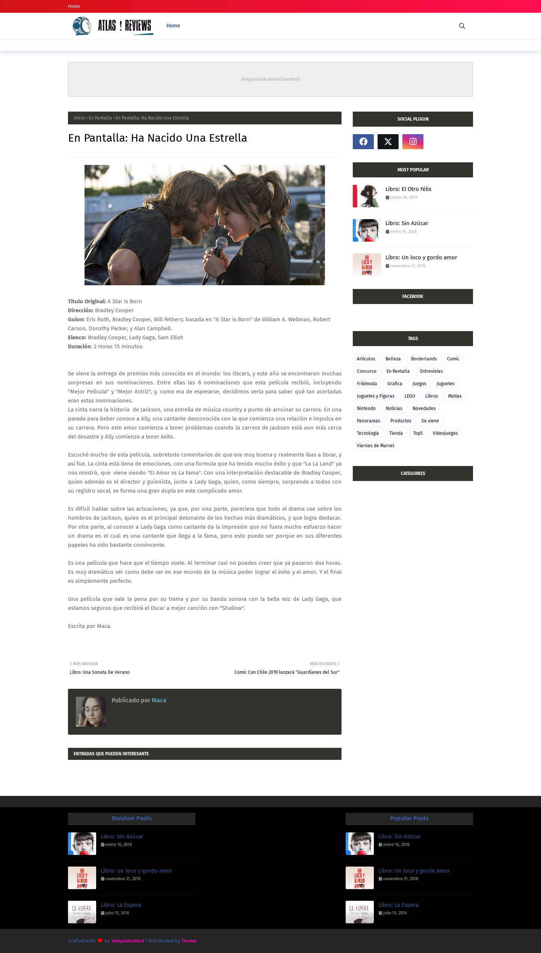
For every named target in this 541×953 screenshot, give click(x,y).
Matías (455, 396)
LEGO (410, 396)
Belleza (393, 359)
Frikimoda (367, 383)
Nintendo (366, 408)
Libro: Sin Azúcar (406, 223)
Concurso (366, 371)
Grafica (394, 383)
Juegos (419, 383)
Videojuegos (445, 433)
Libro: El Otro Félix (408, 189)
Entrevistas (431, 371)
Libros (431, 396)
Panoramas (368, 421)
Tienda (396, 433)
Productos (400, 421)
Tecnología (368, 433)
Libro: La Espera (121, 905)
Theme (188, 941)
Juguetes (446, 383)
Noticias (394, 408)
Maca (158, 700)
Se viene (430, 421)
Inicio (79, 118)
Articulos (366, 359)
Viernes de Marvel (375, 445)
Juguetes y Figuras (375, 396)
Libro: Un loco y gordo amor (421, 257)
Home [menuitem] (173, 26)
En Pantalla (100, 118)
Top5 (418, 433)
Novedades (424, 408)
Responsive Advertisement (270, 79)
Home (74, 6)
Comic (453, 359)
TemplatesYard (127, 941)
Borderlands (424, 359)
